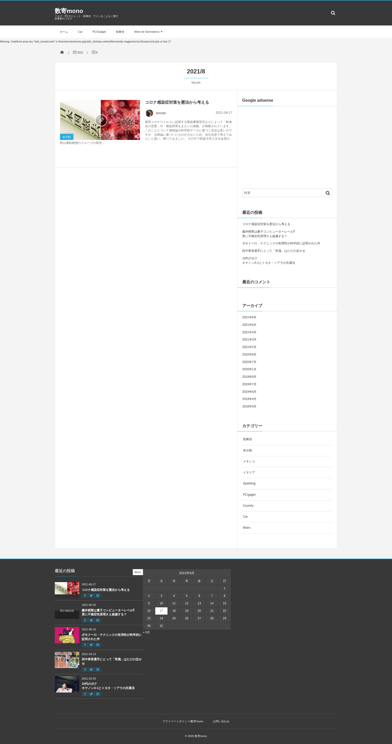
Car (80, 31)
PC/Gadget (99, 31)
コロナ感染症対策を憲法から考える (177, 102)
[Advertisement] (287, 144)
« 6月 (146, 632)
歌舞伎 (120, 31)
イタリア (249, 472)
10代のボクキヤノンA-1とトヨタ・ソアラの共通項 (108, 686)
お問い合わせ (221, 721)
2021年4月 (249, 332)
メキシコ (249, 461)
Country (248, 505)
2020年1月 (249, 369)
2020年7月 (249, 362)
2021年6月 (249, 325)
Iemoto (155, 113)
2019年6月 (249, 391)
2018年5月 (249, 406)
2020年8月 (249, 354)
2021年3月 (249, 339)
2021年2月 (249, 347)
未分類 (66, 136)
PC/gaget (249, 494)
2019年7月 (249, 384)
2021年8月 (249, 317)
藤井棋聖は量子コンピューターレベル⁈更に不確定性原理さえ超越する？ (108, 612)
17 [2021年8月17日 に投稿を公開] (161, 611)
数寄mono (69, 10)
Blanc (246, 527)
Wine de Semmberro (147, 31)
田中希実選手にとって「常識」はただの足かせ (273, 251)
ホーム (64, 31)
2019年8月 (249, 376)
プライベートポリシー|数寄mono (182, 721)
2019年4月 (249, 399)
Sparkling (249, 483)
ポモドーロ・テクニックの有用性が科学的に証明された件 (281, 243)
